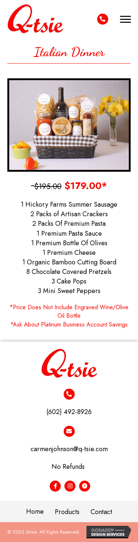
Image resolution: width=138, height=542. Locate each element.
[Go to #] (55, 486)
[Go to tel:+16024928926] (102, 19)
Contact (101, 512)
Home (35, 511)
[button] (125, 19)
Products (67, 512)
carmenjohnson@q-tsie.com (69, 449)
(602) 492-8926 (69, 412)
